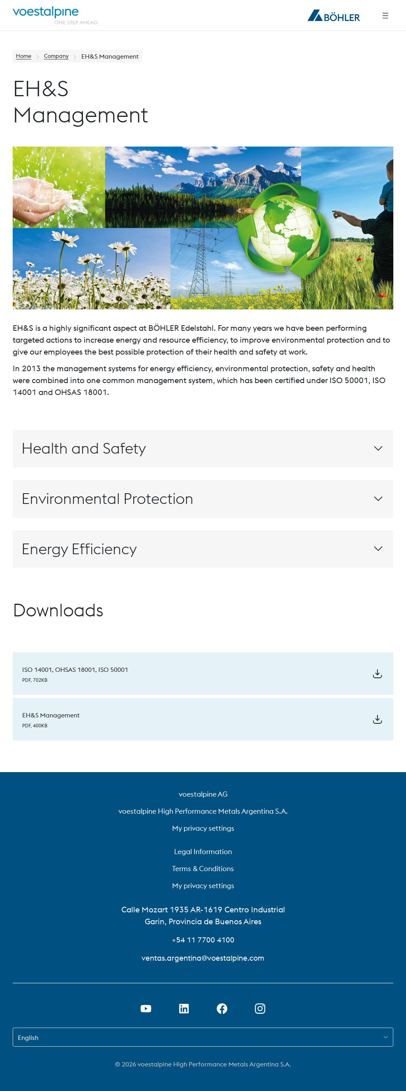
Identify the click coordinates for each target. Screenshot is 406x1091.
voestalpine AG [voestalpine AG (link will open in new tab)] (203, 794)
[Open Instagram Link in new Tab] (260, 1008)
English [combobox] (28, 1037)
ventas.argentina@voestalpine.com (203, 958)
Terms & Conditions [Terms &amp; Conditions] (203, 868)
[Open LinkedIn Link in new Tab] (184, 1008)
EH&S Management (51, 711)
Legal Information (203, 851)
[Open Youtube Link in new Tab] (146, 1008)
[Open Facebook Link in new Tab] (222, 1008)
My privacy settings (203, 828)
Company (60, 56)
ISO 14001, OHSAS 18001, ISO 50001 (75, 668)
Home (25, 56)
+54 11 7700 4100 (203, 939)
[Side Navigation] (385, 15)
